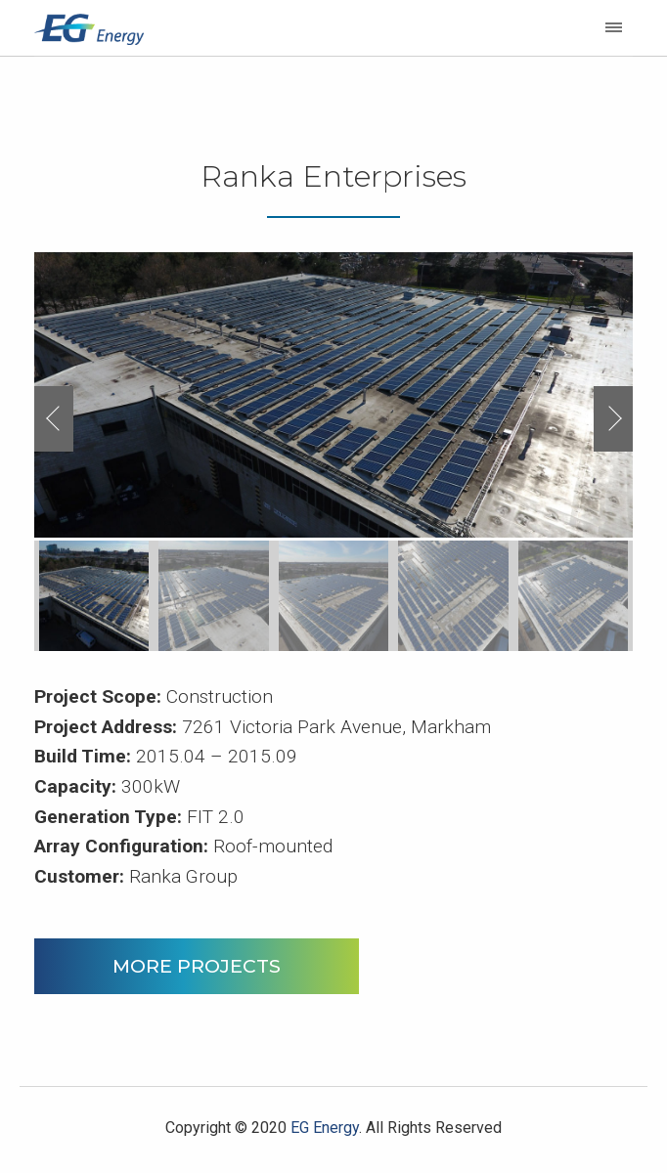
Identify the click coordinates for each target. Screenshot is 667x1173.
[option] (333, 395)
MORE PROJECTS (196, 966)
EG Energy (324, 1127)
